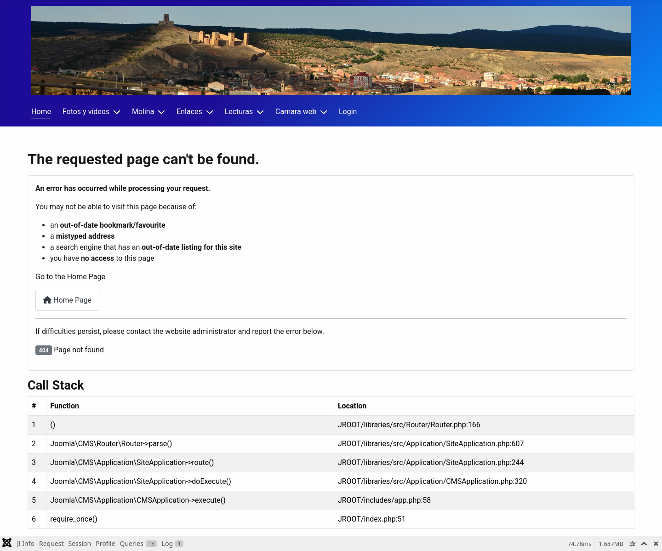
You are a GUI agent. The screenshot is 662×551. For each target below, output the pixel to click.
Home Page (67, 300)
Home (41, 111)
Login (348, 111)
